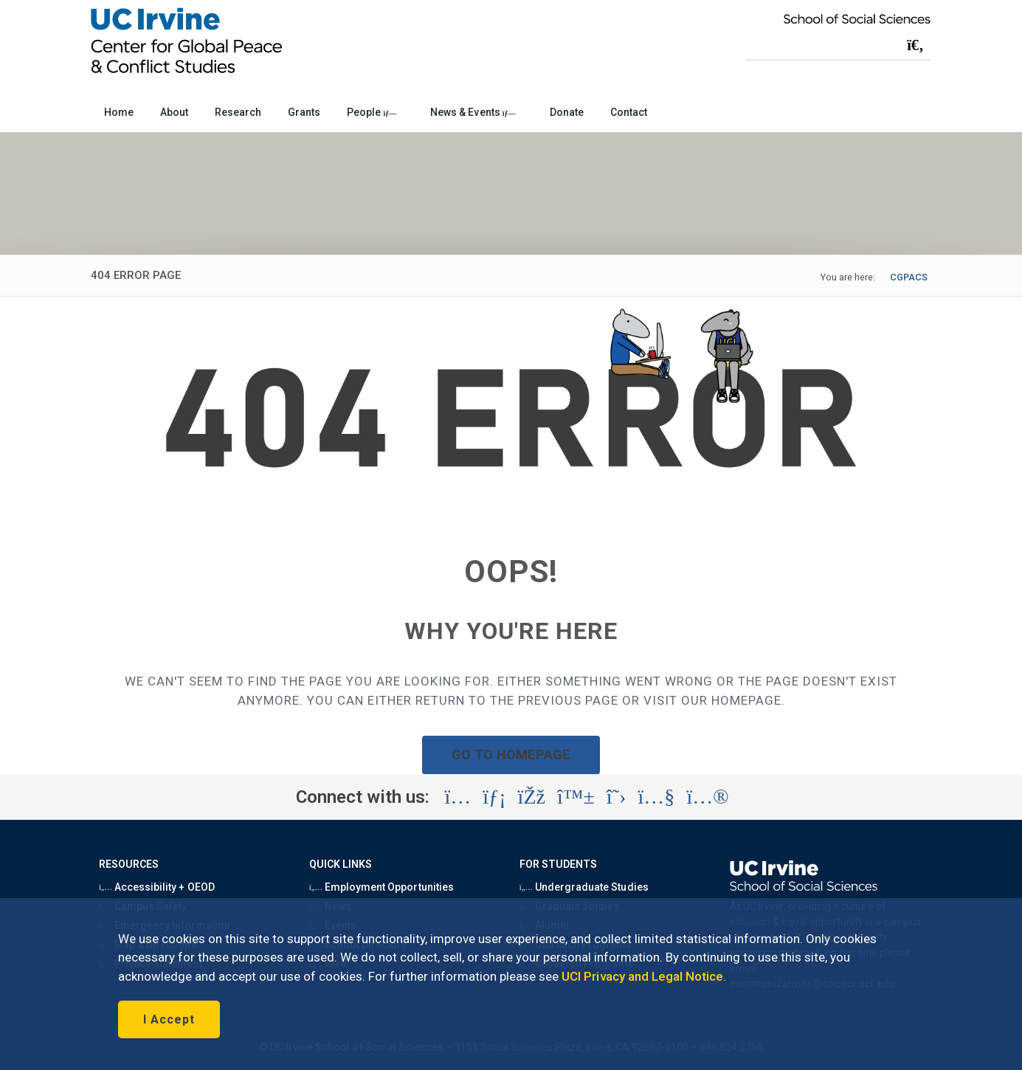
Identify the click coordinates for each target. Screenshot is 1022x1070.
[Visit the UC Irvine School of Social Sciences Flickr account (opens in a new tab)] (707, 796)
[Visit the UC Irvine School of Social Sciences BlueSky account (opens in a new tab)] (576, 796)
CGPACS (909, 277)
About (174, 112)
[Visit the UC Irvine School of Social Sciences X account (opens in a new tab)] (616, 796)
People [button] (371, 112)
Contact (628, 112)
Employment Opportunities (381, 887)
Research (238, 112)
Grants (304, 112)
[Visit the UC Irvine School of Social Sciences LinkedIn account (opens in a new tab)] (494, 796)
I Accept (169, 1019)
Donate (567, 112)
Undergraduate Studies (584, 887)
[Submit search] (915, 45)
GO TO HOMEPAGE (511, 754)
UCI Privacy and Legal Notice (642, 976)
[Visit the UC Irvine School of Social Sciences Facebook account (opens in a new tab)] (531, 796)
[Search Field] (838, 45)
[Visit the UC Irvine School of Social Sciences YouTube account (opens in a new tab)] (656, 796)
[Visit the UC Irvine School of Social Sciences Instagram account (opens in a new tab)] (457, 796)
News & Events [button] (472, 112)
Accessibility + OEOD (157, 887)
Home (119, 112)
